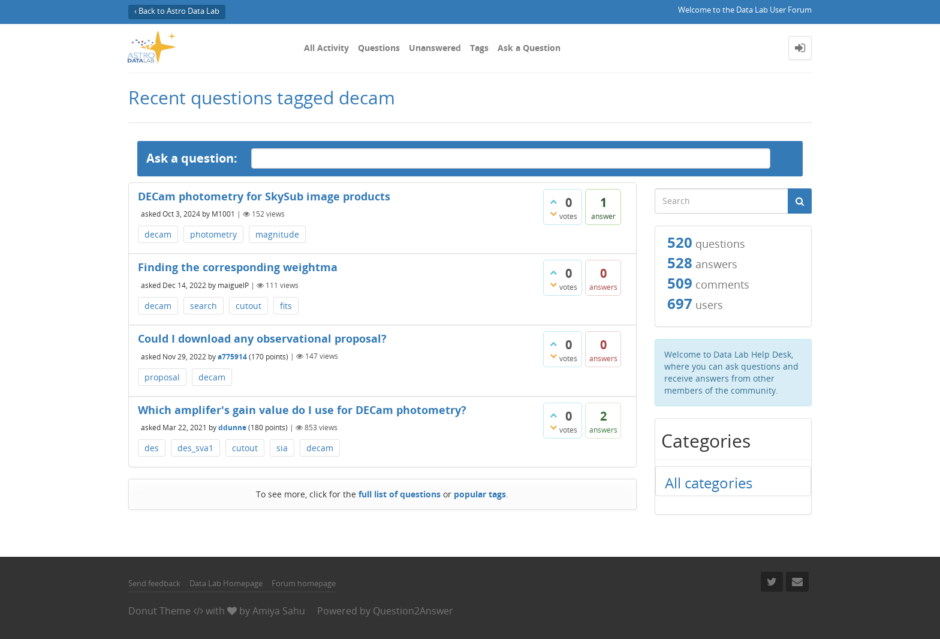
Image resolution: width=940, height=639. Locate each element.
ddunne (232, 427)
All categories (708, 483)
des (151, 448)
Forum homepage (304, 583)
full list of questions (399, 494)
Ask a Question (529, 47)
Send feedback (154, 583)
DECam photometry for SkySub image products (264, 196)
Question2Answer (413, 610)
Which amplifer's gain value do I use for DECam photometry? (302, 410)
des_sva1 (195, 448)
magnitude (277, 234)
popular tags (480, 494)
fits (286, 305)
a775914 (232, 356)
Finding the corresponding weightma (238, 267)
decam (157, 234)
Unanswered (435, 47)
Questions (379, 47)
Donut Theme (159, 610)
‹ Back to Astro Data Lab (176, 11)
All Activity (326, 47)
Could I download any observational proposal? (262, 338)
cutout (248, 305)
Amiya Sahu (278, 610)
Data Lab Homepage (226, 583)
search (203, 305)
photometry (213, 234)
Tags (479, 47)
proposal (162, 377)
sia (282, 448)
